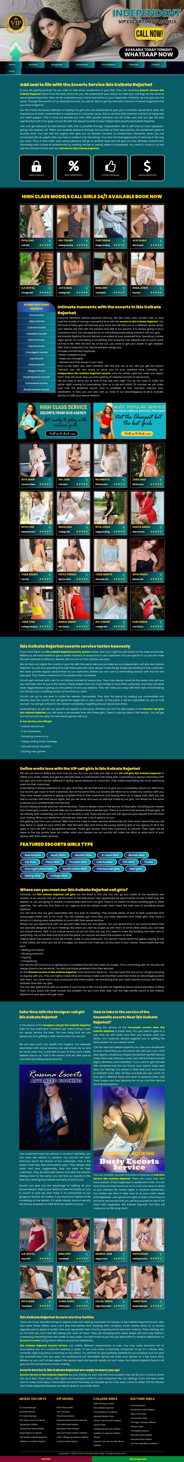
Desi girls (136, 869)
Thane (148, 862)
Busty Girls (58, 855)
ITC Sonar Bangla (28, 1416)
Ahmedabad (108, 64)
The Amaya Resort (66, 1416)
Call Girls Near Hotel (94, 1453)
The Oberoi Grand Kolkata (32, 1420)
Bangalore (56, 64)
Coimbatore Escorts (36, 383)
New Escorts (33, 855)
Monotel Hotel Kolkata (141, 1439)
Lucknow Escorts (36, 327)
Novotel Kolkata (27, 1411)
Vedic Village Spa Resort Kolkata (72, 1437)
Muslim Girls (83, 855)
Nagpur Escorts (36, 370)
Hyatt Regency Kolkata (31, 1432)
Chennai (133, 64)
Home (12, 64)
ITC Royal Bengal (28, 1407)
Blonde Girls (137, 855)
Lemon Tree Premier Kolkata (107, 1420)
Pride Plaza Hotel (65, 1407)
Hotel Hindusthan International (72, 1420)
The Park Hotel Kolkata (67, 1424)
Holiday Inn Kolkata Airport (33, 1441)
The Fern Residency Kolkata (144, 1443)
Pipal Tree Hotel (138, 1413)
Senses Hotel (137, 1426)
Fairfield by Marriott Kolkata (107, 1429)
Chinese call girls (108, 869)
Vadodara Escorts (36, 333)
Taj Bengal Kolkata (29, 1424)
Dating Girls (32, 876)
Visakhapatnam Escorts (36, 377)
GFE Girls (128, 862)
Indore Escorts (36, 364)
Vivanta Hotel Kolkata (67, 1441)
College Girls (58, 876)
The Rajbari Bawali (140, 1430)
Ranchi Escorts (36, 340)
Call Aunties (104, 862)
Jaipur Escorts (36, 321)
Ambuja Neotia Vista (104, 1416)
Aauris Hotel (99, 1424)
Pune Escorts (36, 315)
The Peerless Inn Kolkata (105, 1412)
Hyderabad (82, 64)
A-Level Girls (110, 855)
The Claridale (63, 1411)
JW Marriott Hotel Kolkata (32, 1428)
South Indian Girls (75, 869)
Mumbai (33, 64)
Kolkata (155, 64)
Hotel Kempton (138, 1405)
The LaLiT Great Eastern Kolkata (72, 1432)
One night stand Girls (39, 869)
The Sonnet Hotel (139, 1418)
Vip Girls (30, 862)
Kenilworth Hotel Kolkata (142, 1409)
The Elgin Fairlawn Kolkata (143, 1422)
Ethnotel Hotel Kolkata (141, 1435)
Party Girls (53, 862)
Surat (11, 71)
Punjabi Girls (78, 862)
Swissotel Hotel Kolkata (68, 1428)
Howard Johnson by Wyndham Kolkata (109, 1443)
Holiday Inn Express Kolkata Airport (107, 1435)
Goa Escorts (36, 358)
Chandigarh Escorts (36, 352)
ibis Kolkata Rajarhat (104, 1407)
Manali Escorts (36, 346)
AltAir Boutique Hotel (104, 1403)
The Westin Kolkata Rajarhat (33, 1437)
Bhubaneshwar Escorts (36, 389)
